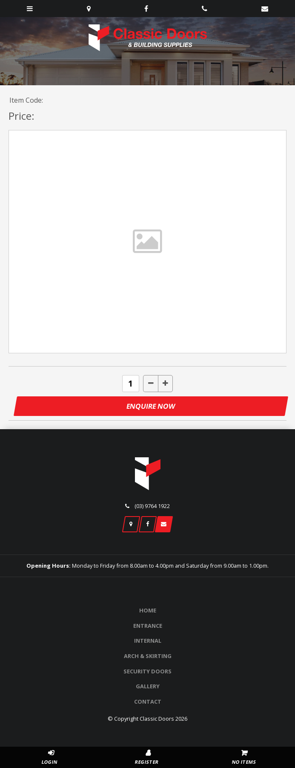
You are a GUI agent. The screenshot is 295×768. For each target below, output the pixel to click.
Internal (147, 640)
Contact (147, 701)
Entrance (147, 625)
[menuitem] (147, 610)
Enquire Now (151, 406)
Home (147, 610)
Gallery (148, 686)
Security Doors (147, 671)
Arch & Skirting (148, 656)
